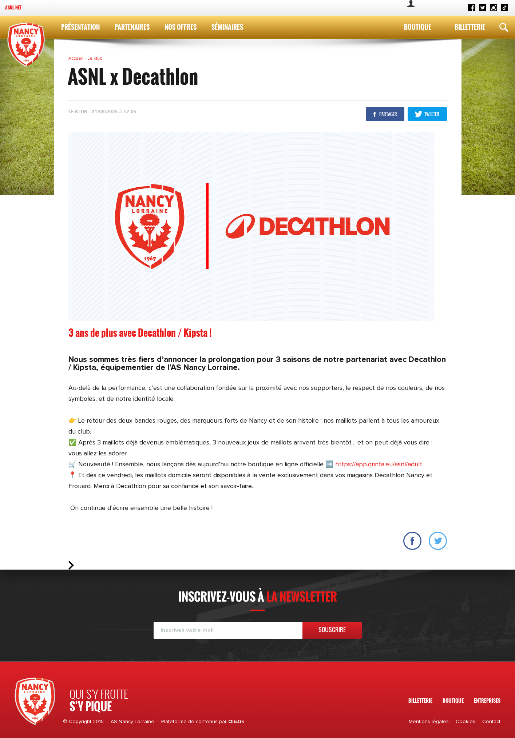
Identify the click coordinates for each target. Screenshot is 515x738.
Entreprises (487, 700)
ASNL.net (13, 7)
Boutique (417, 27)
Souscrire (332, 629)
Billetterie (470, 27)
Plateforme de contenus (189, 721)
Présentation (80, 27)
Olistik (236, 721)
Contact (491, 721)
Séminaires (227, 27)
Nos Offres (181, 27)
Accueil (76, 58)
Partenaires (132, 27)
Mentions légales (429, 721)
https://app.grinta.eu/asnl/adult (379, 464)
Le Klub (95, 58)
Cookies (465, 721)
